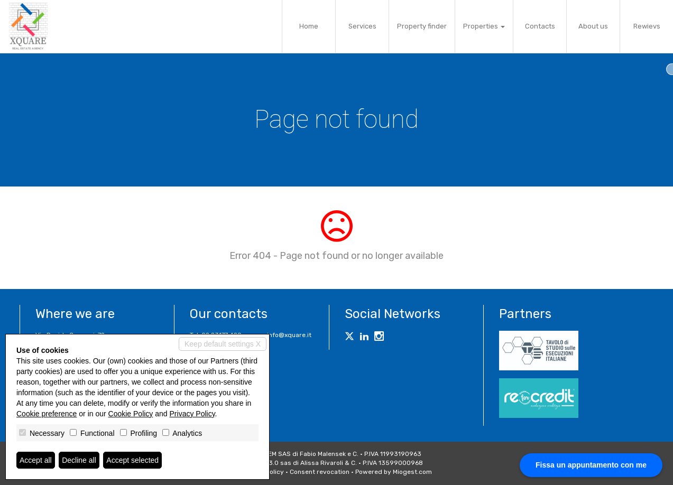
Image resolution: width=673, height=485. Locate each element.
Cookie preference (46, 413)
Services (362, 26)
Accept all (36, 460)
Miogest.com (412, 471)
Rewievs (646, 26)
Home (308, 26)
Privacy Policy (192, 413)
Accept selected (132, 460)
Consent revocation (319, 471)
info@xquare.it (289, 335)
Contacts (540, 26)
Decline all (79, 460)
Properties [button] (484, 26)
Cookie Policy (130, 413)
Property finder (422, 26)
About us (593, 26)
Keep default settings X (223, 344)
